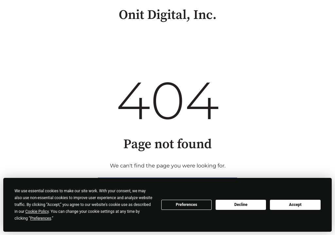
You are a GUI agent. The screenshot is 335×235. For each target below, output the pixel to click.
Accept (295, 204)
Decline (240, 204)
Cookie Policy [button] (36, 211)
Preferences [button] (40, 218)
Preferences (186, 204)
